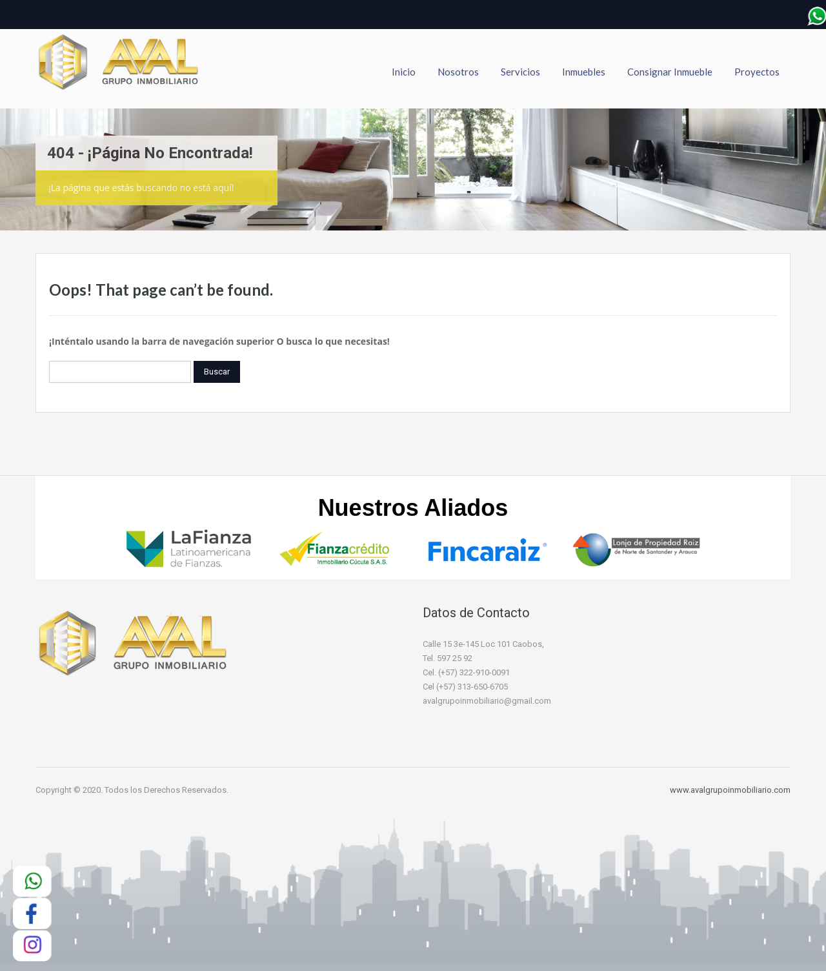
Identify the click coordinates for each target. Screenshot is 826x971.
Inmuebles (583, 71)
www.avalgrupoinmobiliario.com (730, 790)
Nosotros (458, 71)
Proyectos (757, 71)
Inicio (404, 71)
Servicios (520, 71)
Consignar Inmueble (669, 71)
